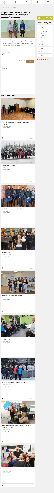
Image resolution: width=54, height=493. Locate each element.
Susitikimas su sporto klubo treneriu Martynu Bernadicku (17, 469)
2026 (42, 27)
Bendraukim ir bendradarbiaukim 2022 (12, 209)
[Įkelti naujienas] (14, 2)
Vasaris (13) (43, 35)
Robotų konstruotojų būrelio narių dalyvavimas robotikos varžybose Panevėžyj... (17, 426)
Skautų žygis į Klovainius (8, 165)
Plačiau (31, 138)
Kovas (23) (43, 33)
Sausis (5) (43, 37)
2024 (42, 44)
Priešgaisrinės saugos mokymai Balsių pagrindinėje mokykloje (15, 123)
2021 (42, 55)
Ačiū (30, 61)
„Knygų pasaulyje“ (6, 339)
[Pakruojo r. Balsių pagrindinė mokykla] (4, 2)
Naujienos (8, 7)
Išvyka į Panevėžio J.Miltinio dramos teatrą (13, 382)
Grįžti (5, 68)
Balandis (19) (44, 31)
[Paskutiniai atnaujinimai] (26, 2)
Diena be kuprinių (6, 252)
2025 (42, 41)
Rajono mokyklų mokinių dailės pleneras (12, 295)
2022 (42, 51)
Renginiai (14, 7)
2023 (42, 48)
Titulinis (2, 7)
